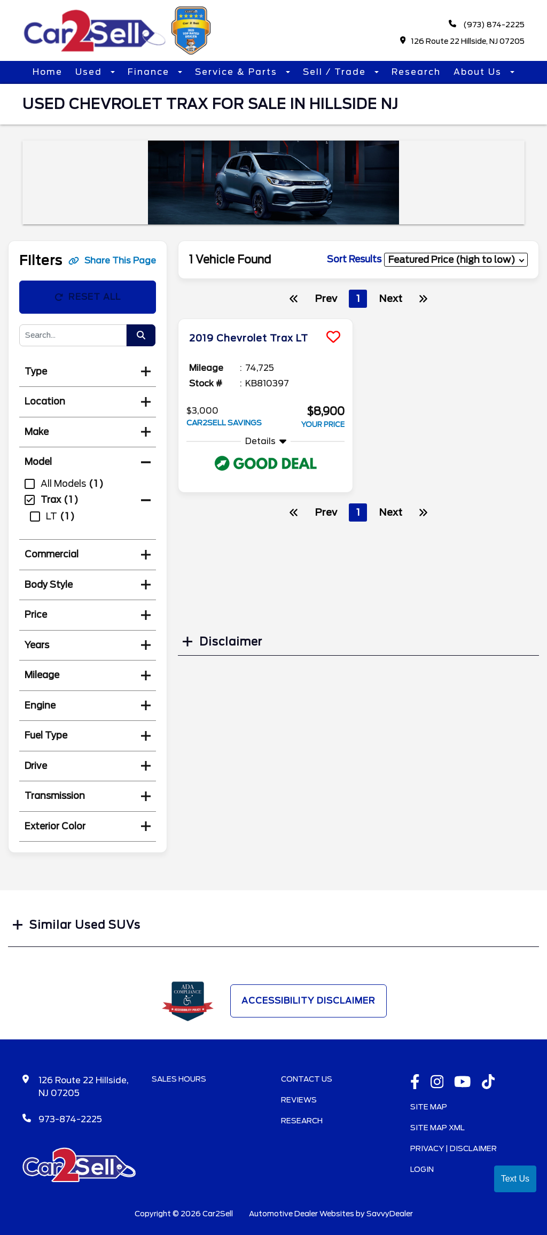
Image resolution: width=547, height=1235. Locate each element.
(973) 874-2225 (487, 24)
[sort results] (456, 259)
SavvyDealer (389, 1213)
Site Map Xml (437, 1127)
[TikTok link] (488, 1082)
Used (90, 72)
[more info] (265, 320)
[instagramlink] (437, 1082)
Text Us (515, 1178)
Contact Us (306, 1079)
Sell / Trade (336, 72)
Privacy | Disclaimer (453, 1148)
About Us (479, 72)
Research (416, 72)
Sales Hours (179, 1079)
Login (422, 1169)
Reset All (87, 297)
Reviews (299, 1100)
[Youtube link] (462, 1082)
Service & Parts (237, 72)
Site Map (428, 1106)
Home (47, 72)
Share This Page (112, 260)
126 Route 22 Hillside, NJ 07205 (462, 40)
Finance (150, 72)
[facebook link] (415, 1082)
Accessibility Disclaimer (308, 1001)
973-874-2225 (70, 1119)
